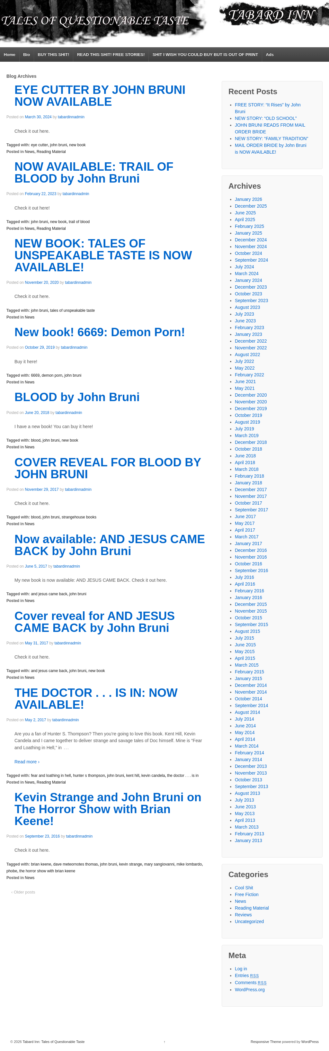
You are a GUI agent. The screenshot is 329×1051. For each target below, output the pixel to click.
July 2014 (244, 719)
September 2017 (251, 509)
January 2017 (248, 543)
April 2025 (245, 219)
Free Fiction (247, 894)
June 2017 (245, 516)
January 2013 (248, 840)
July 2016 (244, 577)
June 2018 (245, 455)
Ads (270, 54)
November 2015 (251, 611)
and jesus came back (49, 594)
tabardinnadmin (71, 117)
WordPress (310, 1042)
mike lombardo (189, 864)
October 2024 (248, 253)
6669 (35, 375)
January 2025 (248, 233)
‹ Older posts (23, 892)
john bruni (58, 145)
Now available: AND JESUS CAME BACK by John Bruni (109, 545)
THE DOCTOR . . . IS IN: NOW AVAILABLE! (96, 698)
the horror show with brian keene (47, 871)
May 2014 (244, 732)
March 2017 (247, 536)
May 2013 (244, 813)
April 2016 (245, 584)
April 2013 (245, 820)
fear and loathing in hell (51, 775)
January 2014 (248, 759)
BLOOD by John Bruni (77, 397)
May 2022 (244, 368)
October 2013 (248, 779)
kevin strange (130, 864)
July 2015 (244, 638)
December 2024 (251, 239)
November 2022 (251, 347)
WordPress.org (250, 989)
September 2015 (251, 624)
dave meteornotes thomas (75, 864)
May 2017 (244, 523)
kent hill (132, 775)
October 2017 (248, 503)
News (29, 151)
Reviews (243, 914)
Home (9, 54)
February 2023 (249, 327)
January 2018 (248, 482)
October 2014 (248, 698)
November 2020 (251, 401)
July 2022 (244, 361)
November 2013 (251, 773)
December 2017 (251, 489)
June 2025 (245, 212)
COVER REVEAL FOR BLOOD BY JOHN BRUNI (107, 468)
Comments (251, 982)
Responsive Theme (266, 1042)
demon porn (52, 375)
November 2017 (251, 496)
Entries (247, 975)
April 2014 (245, 739)
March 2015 (247, 665)
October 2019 (248, 415)
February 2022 (249, 374)
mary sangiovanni (159, 864)
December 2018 (251, 442)
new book (77, 145)
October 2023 (248, 293)
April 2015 (245, 658)
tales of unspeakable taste (72, 310)
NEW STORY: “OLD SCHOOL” (266, 118)
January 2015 (248, 678)
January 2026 (248, 199)
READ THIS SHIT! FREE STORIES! (111, 54)
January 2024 (248, 280)
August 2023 (247, 307)
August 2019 (247, 422)
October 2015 (248, 617)
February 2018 (249, 476)
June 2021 (245, 381)
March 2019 (247, 435)
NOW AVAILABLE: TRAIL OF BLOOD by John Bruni (93, 172)
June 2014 (245, 725)
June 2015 (245, 644)
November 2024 (251, 246)
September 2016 (251, 570)
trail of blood (79, 222)
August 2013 (247, 793)
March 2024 (247, 273)
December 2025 (251, 206)
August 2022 (247, 354)
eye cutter (39, 145)
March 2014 (247, 746)
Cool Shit (244, 887)
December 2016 (251, 550)
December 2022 (251, 341)
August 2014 (247, 712)
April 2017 (245, 530)
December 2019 (251, 408)
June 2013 (245, 806)
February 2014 (249, 752)
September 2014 (251, 705)
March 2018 (247, 469)
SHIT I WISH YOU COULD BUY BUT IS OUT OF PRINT (205, 54)
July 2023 (244, 314)
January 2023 (248, 334)
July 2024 (244, 266)
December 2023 (251, 287)
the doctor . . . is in (183, 775)
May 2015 (244, 651)
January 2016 (248, 597)
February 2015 (249, 671)
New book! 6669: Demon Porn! (99, 332)
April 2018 (245, 462)
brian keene (41, 864)
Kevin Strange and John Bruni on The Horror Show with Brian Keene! (107, 809)
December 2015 (251, 604)
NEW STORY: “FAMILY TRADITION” (271, 138)
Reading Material (51, 151)
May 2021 (244, 388)
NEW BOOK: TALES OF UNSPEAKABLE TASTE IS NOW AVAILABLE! (103, 255)
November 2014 (251, 692)
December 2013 (251, 766)
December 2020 (251, 395)
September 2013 (251, 786)
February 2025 (249, 226)
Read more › (27, 761)
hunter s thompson (89, 775)
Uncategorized (249, 921)
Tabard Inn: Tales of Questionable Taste (53, 1042)
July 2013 (244, 800)
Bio (26, 54)
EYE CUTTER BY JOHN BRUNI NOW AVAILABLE (99, 95)
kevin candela (153, 775)
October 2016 (248, 563)
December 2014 (251, 685)
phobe (11, 871)
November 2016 (251, 557)
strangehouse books (79, 517)
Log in (241, 968)
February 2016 (249, 590)
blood (35, 440)
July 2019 (244, 428)
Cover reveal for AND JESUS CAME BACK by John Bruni (94, 621)
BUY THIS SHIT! (53, 54)
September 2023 (251, 300)
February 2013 (249, 833)
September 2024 (251, 260)
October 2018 (248, 449)
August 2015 (247, 631)
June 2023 (245, 320)
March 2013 (247, 827)
